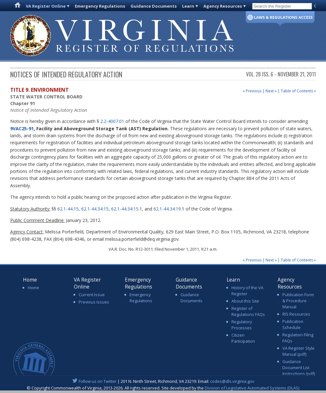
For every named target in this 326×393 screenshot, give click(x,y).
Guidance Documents (154, 6)
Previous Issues (94, 302)
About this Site (245, 301)
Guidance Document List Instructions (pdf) (298, 367)
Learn (188, 6)
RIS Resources (296, 314)
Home (33, 287)
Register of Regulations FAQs (248, 311)
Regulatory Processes (241, 325)
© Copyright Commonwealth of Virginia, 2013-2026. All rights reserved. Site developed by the (163, 388)
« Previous (252, 91)
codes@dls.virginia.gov (232, 381)
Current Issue (92, 294)
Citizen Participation (243, 338)
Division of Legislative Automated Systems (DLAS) (252, 388)
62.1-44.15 (68, 209)
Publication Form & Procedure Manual (298, 301)
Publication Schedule (292, 324)
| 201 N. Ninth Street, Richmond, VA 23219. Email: (163, 381)
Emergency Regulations (100, 6)
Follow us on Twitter (98, 381)
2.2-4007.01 (112, 121)
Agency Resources (222, 6)
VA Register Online (46, 6)
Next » (271, 91)
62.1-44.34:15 (95, 209)
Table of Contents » (298, 91)
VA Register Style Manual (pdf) (298, 351)
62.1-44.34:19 (167, 209)
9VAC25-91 (22, 128)
